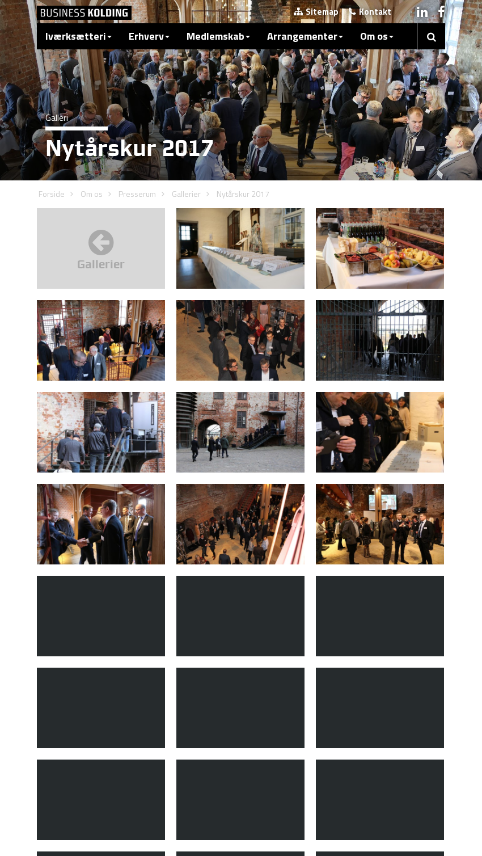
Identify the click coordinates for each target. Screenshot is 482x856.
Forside (52, 194)
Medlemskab (218, 36)
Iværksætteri (78, 36)
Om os (377, 36)
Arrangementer (305, 36)
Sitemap (316, 11)
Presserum (137, 194)
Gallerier (186, 194)
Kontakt (370, 11)
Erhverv (149, 36)
